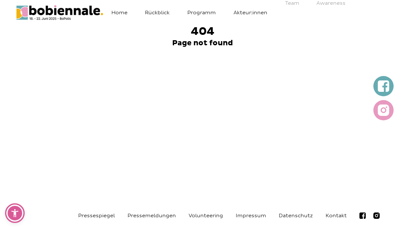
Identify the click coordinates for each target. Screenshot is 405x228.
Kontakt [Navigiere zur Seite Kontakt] (336, 215)
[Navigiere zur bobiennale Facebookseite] (362, 216)
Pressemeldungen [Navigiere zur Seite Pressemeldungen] (152, 215)
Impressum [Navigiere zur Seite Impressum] (251, 215)
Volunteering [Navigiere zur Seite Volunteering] (206, 215)
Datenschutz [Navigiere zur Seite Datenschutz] (296, 215)
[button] (14, 213)
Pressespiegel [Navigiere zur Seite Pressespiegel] (96, 215)
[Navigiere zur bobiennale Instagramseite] (376, 216)
